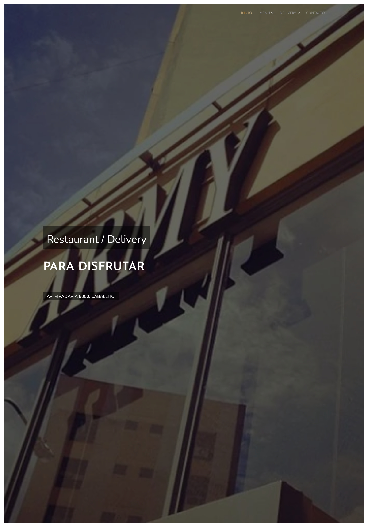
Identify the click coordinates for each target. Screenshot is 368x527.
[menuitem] (239, 13)
